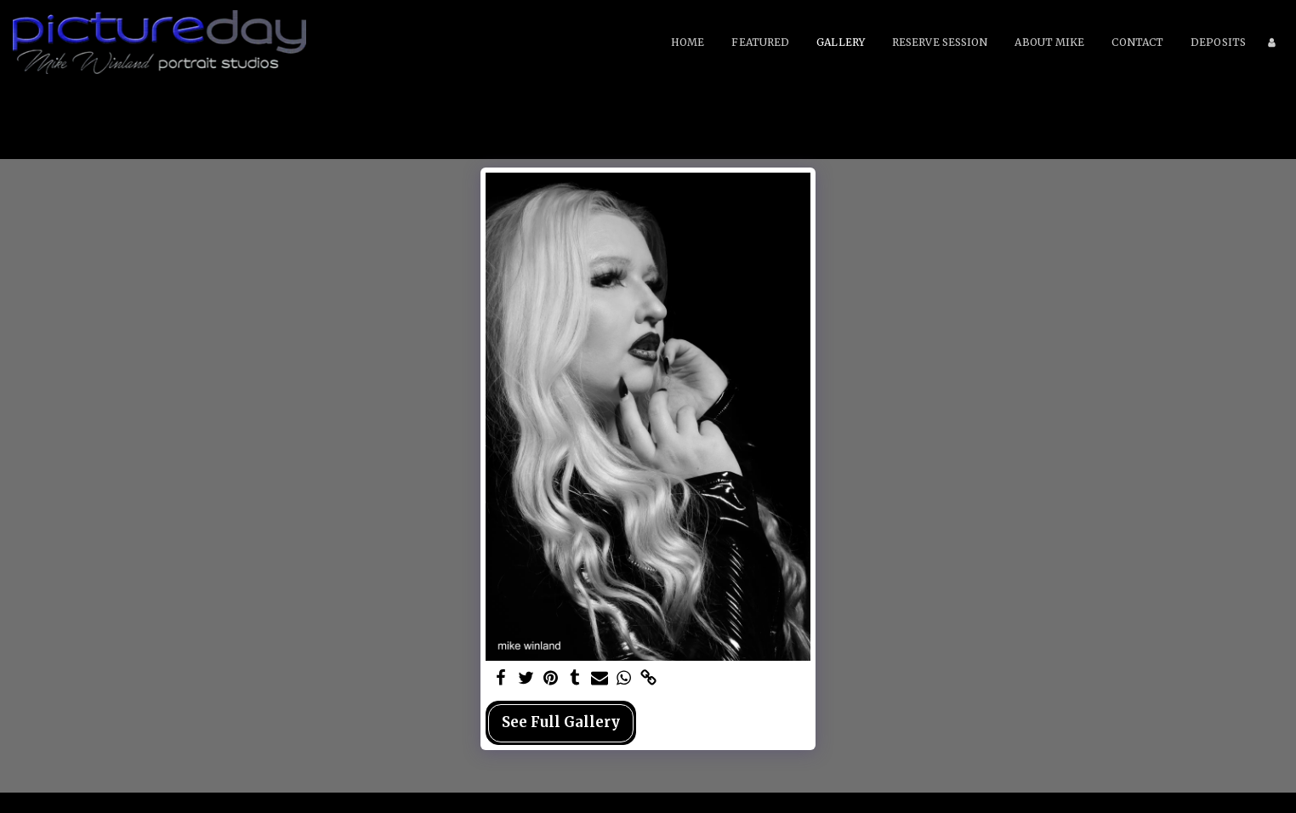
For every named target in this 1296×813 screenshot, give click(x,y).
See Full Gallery (561, 722)
